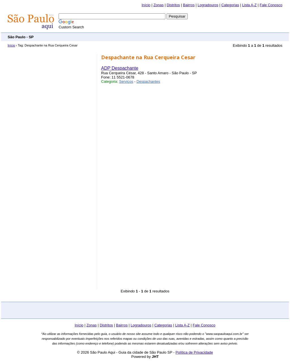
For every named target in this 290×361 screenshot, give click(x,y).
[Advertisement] (179, 37)
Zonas (158, 5)
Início (146, 5)
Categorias (230, 5)
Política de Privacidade (194, 352)
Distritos (173, 5)
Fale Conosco (271, 5)
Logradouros (208, 5)
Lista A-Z (249, 5)
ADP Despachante (119, 68)
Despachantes (148, 81)
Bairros (189, 5)
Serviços (126, 81)
